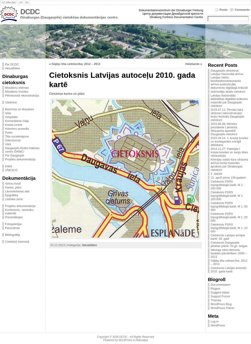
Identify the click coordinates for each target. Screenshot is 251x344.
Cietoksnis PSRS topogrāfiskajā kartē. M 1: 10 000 (229, 228)
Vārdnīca (11, 102)
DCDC (30, 12)
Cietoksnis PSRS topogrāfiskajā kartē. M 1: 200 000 (227, 185)
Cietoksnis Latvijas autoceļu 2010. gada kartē (229, 269)
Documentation (220, 284)
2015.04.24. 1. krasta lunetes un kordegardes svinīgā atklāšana (229, 141)
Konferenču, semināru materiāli (19, 211)
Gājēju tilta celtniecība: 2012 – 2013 (76, 64)
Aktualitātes (12, 68)
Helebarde (192, 64)
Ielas (8, 113)
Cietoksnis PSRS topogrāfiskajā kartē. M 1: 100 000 (227, 196)
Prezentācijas (14, 217)
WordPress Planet (222, 308)
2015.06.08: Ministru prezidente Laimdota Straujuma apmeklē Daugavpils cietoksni (224, 129)
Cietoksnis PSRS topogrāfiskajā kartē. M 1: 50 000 (229, 206)
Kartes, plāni (13, 187)
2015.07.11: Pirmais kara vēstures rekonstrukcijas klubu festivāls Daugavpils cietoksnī (227, 115)
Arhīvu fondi (13, 183)
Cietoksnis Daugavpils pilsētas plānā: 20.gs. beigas (229, 244)
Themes (216, 300)
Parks (9, 132)
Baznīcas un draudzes (19, 109)
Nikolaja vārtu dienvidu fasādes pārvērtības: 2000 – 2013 (229, 253)
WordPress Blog (221, 304)
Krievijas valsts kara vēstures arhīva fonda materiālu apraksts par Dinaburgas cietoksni (229, 165)
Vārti (8, 144)
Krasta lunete (13, 124)
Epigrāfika (11, 195)
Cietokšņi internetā (17, 241)
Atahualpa (141, 340)
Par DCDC (12, 64)
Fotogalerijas (13, 224)
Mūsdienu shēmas (17, 87)
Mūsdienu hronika (16, 91)
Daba (8, 166)
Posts (223, 9)
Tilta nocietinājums (17, 136)
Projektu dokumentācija (20, 159)
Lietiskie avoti (14, 199)
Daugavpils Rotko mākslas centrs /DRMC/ (22, 149)
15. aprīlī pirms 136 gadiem (228, 177)
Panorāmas (12, 228)
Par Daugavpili (14, 155)
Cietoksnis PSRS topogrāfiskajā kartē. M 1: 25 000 (229, 217)
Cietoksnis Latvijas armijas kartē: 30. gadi (228, 237)
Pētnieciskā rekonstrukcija (22, 95)
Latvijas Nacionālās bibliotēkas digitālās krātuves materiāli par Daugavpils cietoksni (229, 101)
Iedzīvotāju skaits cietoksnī (228, 91)
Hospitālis (11, 117)
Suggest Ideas (220, 292)
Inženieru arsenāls (17, 128)
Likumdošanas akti (17, 191)
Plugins (215, 288)
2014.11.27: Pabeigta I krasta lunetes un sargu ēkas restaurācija (229, 152)
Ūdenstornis (13, 140)
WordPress (218, 325)
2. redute (216, 173)
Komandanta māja (17, 121)
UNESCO (11, 170)
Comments (242, 9)
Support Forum (220, 296)
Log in (215, 321)
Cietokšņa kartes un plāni (66, 93)
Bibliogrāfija (12, 234)
